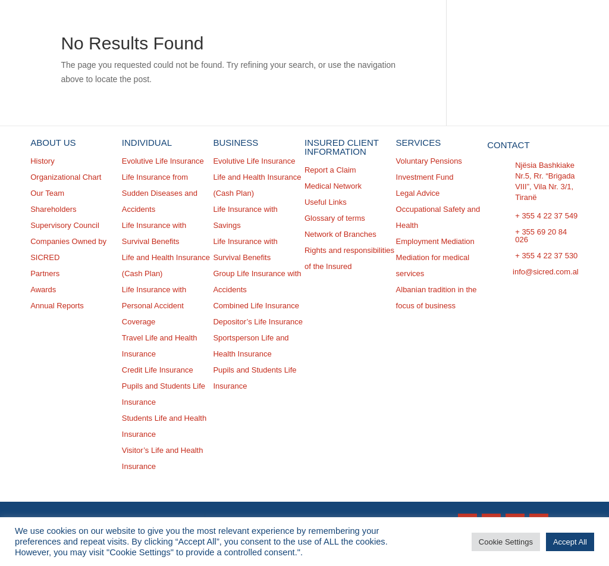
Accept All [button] (570, 541)
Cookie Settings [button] (506, 541)
